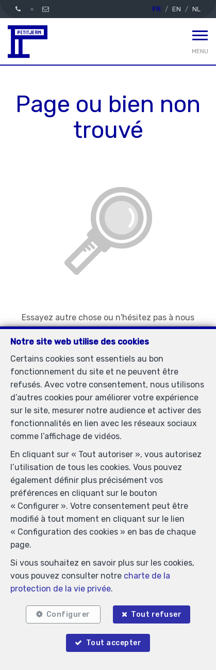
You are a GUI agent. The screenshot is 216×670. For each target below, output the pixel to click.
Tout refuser (156, 614)
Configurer (68, 614)
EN (176, 9)
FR (156, 9)
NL (196, 9)
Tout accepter (114, 642)
